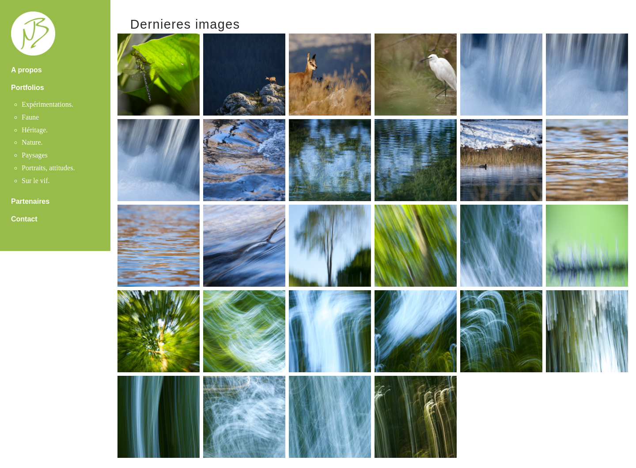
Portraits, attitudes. (48, 168)
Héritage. (35, 130)
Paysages (35, 155)
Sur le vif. (36, 180)
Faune (30, 117)
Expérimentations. (47, 104)
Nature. (32, 142)
